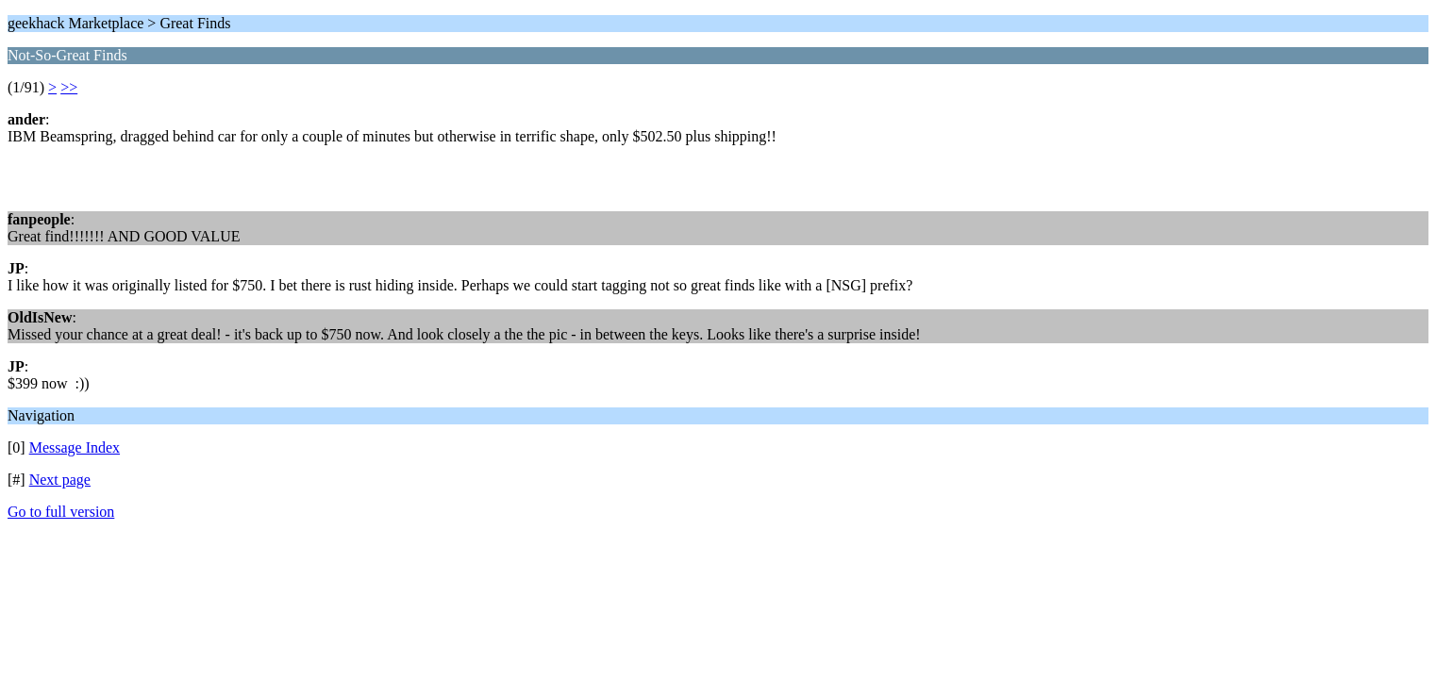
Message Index (74, 447)
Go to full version (61, 512)
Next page (60, 480)
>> (68, 87)
